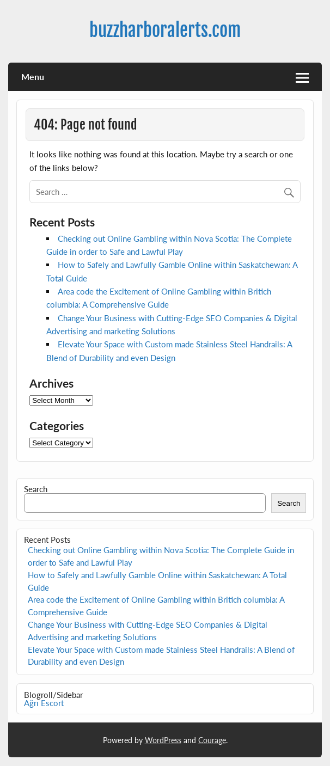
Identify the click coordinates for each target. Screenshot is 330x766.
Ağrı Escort (44, 703)
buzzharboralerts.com (165, 30)
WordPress (163, 740)
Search (35, 489)
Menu (32, 76)
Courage (212, 740)
